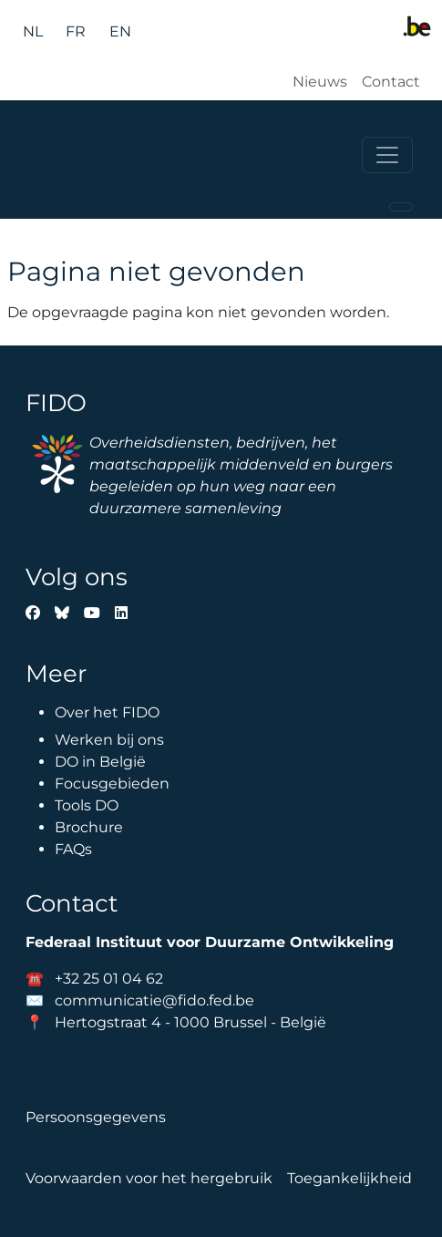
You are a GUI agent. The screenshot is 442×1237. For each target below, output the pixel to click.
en (120, 31)
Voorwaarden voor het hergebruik (149, 1178)
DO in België (100, 761)
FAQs (73, 849)
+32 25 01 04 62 (109, 978)
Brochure (89, 827)
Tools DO (86, 805)
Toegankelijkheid (349, 1178)
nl (33, 31)
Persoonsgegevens (96, 1117)
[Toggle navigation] (387, 155)
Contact (391, 81)
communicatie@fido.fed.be (154, 1000)
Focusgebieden (112, 783)
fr (76, 31)
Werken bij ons (109, 739)
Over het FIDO (107, 712)
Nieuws (320, 81)
